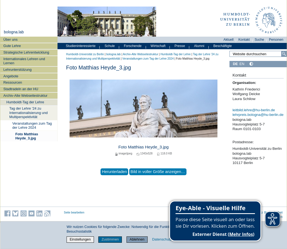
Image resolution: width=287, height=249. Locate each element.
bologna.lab (14, 32)
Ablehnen (137, 239)
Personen (276, 40)
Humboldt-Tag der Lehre (25, 102)
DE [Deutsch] (235, 64)
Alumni (199, 46)
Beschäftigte (222, 46)
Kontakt (244, 40)
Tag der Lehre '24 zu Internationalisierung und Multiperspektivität (28, 112)
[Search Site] (258, 54)
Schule (110, 46)
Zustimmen (110, 239)
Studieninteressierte (80, 46)
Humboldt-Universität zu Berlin (85, 54)
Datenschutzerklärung (169, 239)
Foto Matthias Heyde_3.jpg (26, 136)
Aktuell (228, 40)
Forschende (133, 46)
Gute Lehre (12, 46)
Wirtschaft (158, 46)
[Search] (284, 54)
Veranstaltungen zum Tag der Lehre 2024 (32, 125)
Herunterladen (114, 171)
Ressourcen (12, 82)
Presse (179, 46)
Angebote (10, 76)
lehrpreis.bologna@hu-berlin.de (258, 115)
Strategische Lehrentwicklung (26, 52)
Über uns (10, 39)
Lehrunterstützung (17, 70)
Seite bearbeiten (74, 212)
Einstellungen (80, 239)
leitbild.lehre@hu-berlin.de (254, 110)
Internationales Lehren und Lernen (24, 61)
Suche (259, 40)
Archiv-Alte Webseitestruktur (25, 95)
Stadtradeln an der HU (20, 89)
